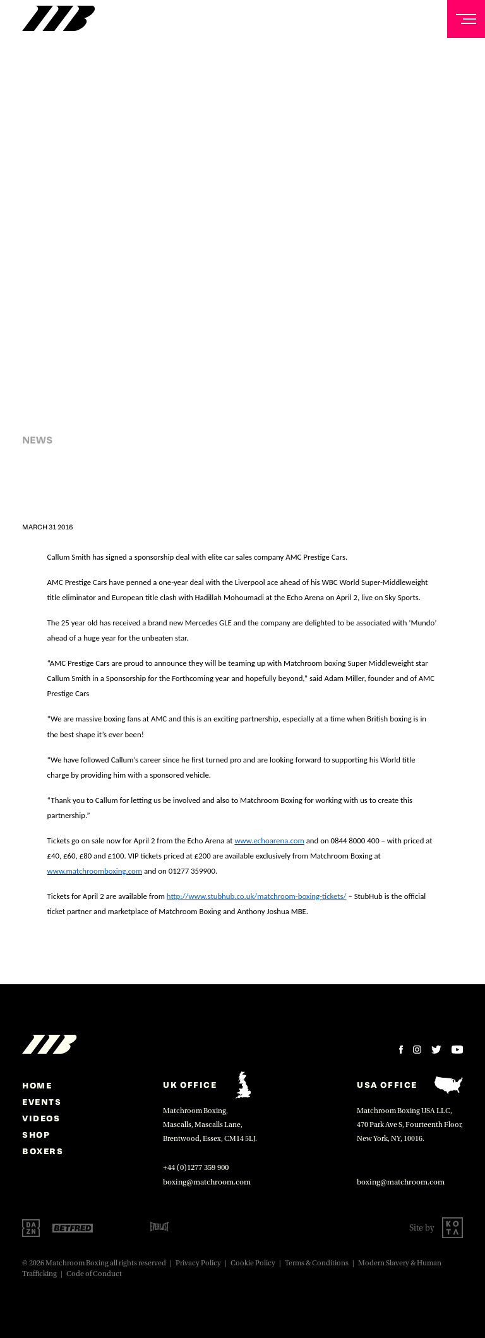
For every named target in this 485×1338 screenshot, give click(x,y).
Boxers (43, 1151)
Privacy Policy (198, 1263)
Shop (36, 1135)
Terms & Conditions (317, 1263)
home (37, 1085)
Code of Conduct (94, 1274)
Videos (41, 1118)
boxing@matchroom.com (207, 1182)
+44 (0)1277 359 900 (196, 1167)
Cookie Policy (253, 1263)
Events (42, 1102)
